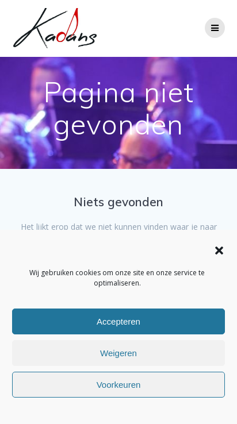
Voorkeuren (119, 385)
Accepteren (118, 321)
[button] (219, 250)
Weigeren (118, 353)
